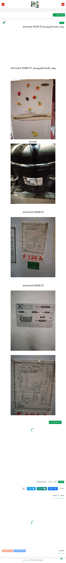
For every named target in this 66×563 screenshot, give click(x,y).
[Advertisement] (33, 51)
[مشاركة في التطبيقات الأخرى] (23, 488)
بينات (50, 481)
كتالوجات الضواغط (41, 481)
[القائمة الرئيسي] (63, 4)
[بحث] (3, 4)
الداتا (62, 22)
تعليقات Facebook (19, 550)
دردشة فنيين (26, 560)
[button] (53, 488)
